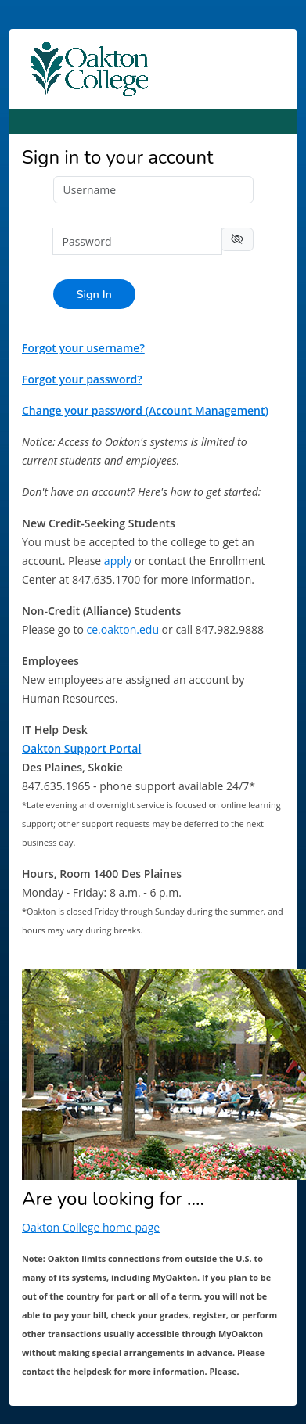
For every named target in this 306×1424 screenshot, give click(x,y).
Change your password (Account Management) (145, 410)
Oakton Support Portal (81, 748)
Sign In (94, 294)
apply (117, 560)
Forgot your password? (82, 379)
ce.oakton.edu (122, 629)
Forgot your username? (83, 347)
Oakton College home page (91, 1227)
